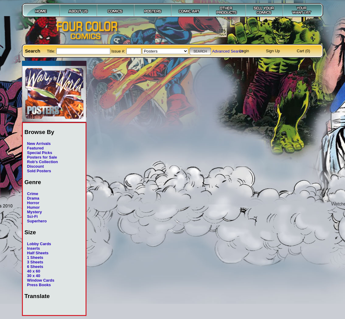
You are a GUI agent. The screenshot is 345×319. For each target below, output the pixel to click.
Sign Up (273, 51)
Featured (35, 148)
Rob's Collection (42, 162)
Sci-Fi (32, 216)
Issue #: (118, 51)
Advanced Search (227, 51)
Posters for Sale (42, 157)
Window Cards (41, 280)
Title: (51, 51)
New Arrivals (39, 143)
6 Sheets (35, 266)
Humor (33, 207)
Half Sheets (37, 253)
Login (244, 51)
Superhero (37, 221)
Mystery (34, 212)
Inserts (33, 248)
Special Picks (39, 152)
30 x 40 (33, 275)
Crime (32, 193)
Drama (33, 198)
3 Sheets (35, 262)
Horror (33, 203)
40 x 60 (33, 271)
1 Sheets (35, 257)
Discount (35, 166)
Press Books (39, 285)
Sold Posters (39, 171)
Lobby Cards (39, 244)
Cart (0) (303, 51)
